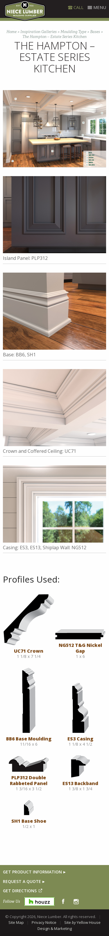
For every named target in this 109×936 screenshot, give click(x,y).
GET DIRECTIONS (20, 890)
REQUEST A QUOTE (22, 881)
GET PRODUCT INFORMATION (32, 872)
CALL (78, 7)
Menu (99, 7)
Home (11, 31)
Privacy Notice (44, 922)
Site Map (16, 922)
